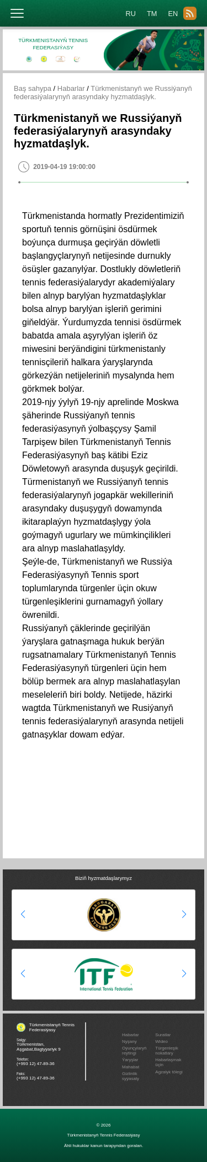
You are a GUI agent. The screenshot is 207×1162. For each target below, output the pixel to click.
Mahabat (130, 1066)
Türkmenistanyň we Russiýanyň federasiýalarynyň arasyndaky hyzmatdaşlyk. (103, 92)
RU (131, 13)
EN (173, 13)
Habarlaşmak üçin (168, 1062)
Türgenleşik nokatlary (166, 1051)
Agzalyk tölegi (168, 1071)
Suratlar (163, 1034)
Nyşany (129, 1041)
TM (152, 13)
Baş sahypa (32, 88)
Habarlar (71, 88)
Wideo (161, 1041)
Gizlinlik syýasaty (130, 1076)
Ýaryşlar (130, 1059)
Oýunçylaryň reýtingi (134, 1051)
